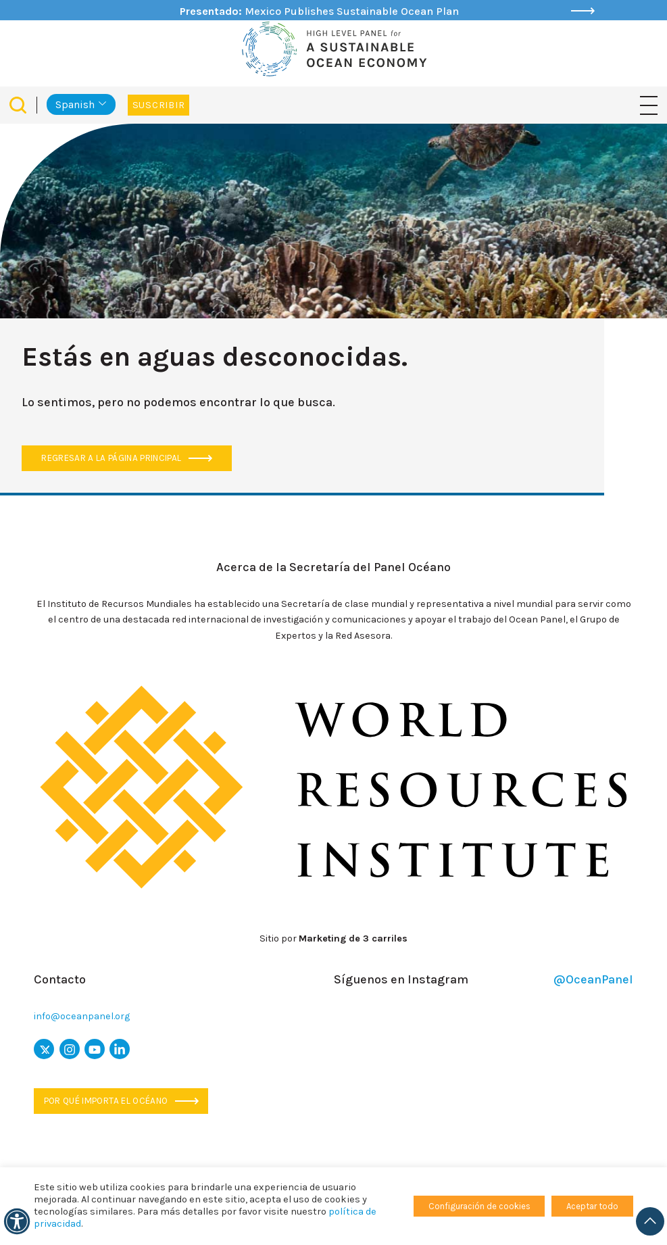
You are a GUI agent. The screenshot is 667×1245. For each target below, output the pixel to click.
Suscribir (158, 105)
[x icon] (44, 1049)
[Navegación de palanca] (649, 104)
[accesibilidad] (17, 1221)
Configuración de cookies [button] (479, 1206)
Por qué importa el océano (121, 1101)
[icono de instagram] (69, 1049)
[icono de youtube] (94, 1049)
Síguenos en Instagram (483, 980)
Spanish (75, 104)
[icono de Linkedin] (119, 1049)
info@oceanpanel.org (82, 1016)
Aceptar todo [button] (592, 1206)
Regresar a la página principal (126, 458)
